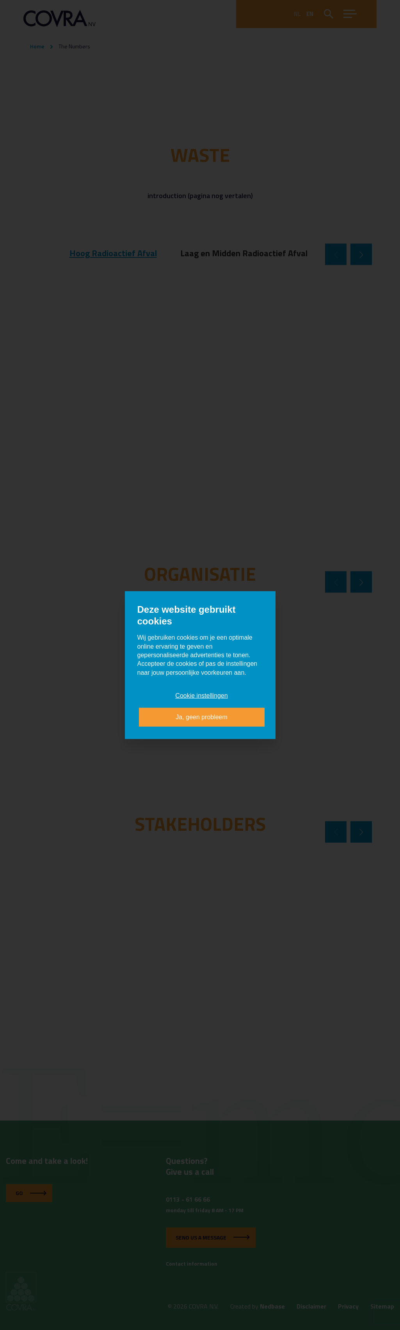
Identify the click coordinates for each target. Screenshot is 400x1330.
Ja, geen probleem (202, 716)
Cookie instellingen (201, 695)
